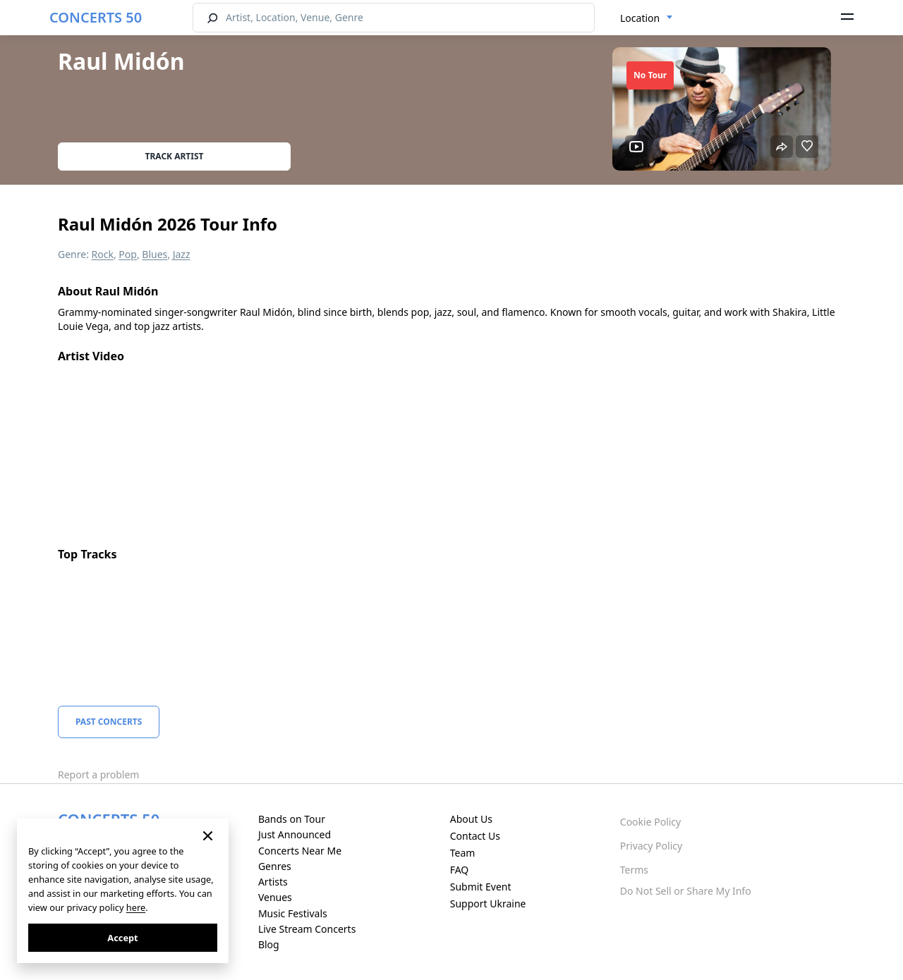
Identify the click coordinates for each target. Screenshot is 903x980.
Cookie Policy (650, 821)
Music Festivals (292, 913)
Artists (273, 881)
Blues (154, 254)
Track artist (174, 156)
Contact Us (475, 836)
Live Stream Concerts (307, 929)
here (135, 907)
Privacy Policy (651, 845)
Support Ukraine (488, 903)
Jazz (181, 254)
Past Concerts (108, 722)
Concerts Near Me (299, 850)
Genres (274, 866)
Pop (128, 254)
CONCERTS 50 (95, 17)
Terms (634, 869)
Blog (268, 944)
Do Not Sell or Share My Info (685, 891)
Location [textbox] (640, 18)
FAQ (459, 869)
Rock (103, 254)
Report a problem (98, 774)
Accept (122, 937)
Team (462, 852)
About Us (471, 819)
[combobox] (646, 18)
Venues (275, 897)
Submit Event (480, 886)
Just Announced (294, 834)
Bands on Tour (291, 819)
